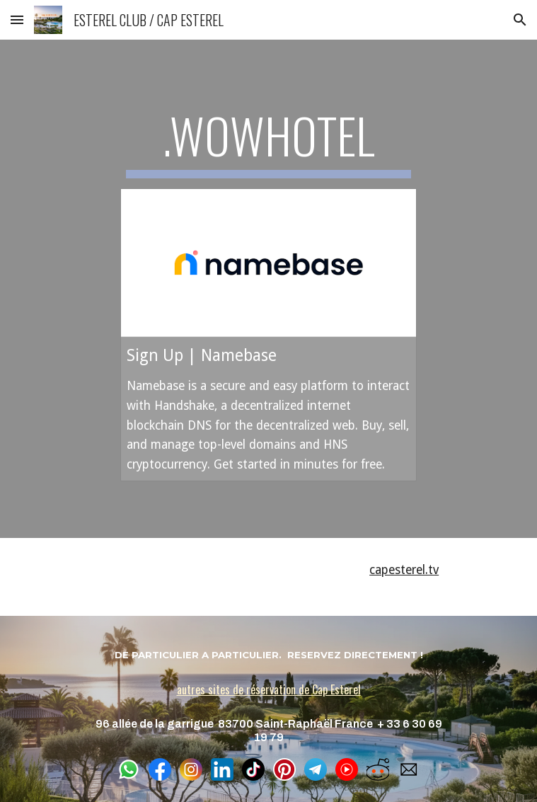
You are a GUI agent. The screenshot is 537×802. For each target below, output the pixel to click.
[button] (17, 19)
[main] (268, 142)
